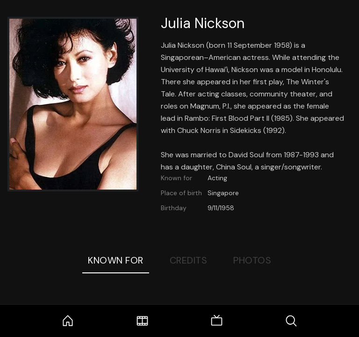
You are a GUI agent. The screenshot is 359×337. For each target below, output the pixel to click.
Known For (116, 260)
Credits (189, 260)
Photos (252, 260)
